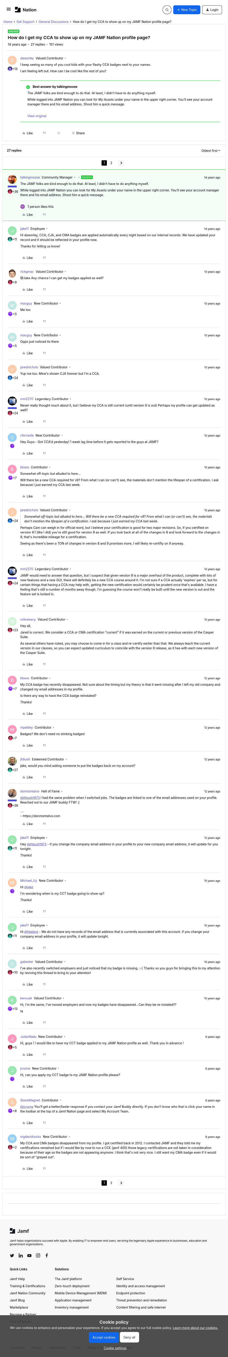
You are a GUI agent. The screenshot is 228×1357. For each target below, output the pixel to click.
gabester (26, 962)
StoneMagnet (30, 1100)
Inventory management (72, 1307)
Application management (73, 1300)
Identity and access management (140, 1286)
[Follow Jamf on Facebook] (47, 1255)
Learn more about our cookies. (195, 1328)
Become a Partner (23, 1314)
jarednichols (29, 367)
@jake (28, 887)
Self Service (125, 1279)
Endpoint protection (130, 1293)
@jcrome (26, 1106)
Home (8, 22)
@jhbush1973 (30, 798)
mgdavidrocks (30, 1137)
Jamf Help (17, 1279)
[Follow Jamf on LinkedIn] (20, 1255)
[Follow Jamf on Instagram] (38, 1255)
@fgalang (31, 932)
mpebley (26, 727)
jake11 (24, 229)
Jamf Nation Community (27, 1293)
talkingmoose (30, 177)
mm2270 (26, 399)
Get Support (25, 22)
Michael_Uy (28, 880)
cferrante (27, 435)
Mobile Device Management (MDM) (81, 1293)
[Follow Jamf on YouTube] (29, 1255)
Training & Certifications (27, 1286)
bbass (24, 467)
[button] (8, 10)
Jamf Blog (17, 1300)
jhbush (25, 759)
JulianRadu (28, 1036)
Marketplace (19, 1307)
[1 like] (37, 206)
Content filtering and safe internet (141, 1307)
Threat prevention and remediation (141, 1300)
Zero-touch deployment (72, 1286)
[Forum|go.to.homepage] (26, 9)
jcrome (25, 1068)
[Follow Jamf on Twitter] (12, 1255)
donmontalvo (29, 791)
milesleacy (28, 619)
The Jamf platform (68, 1279)
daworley (27, 58)
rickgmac (27, 271)
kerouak (26, 998)
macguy (26, 303)
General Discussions (54, 22)
